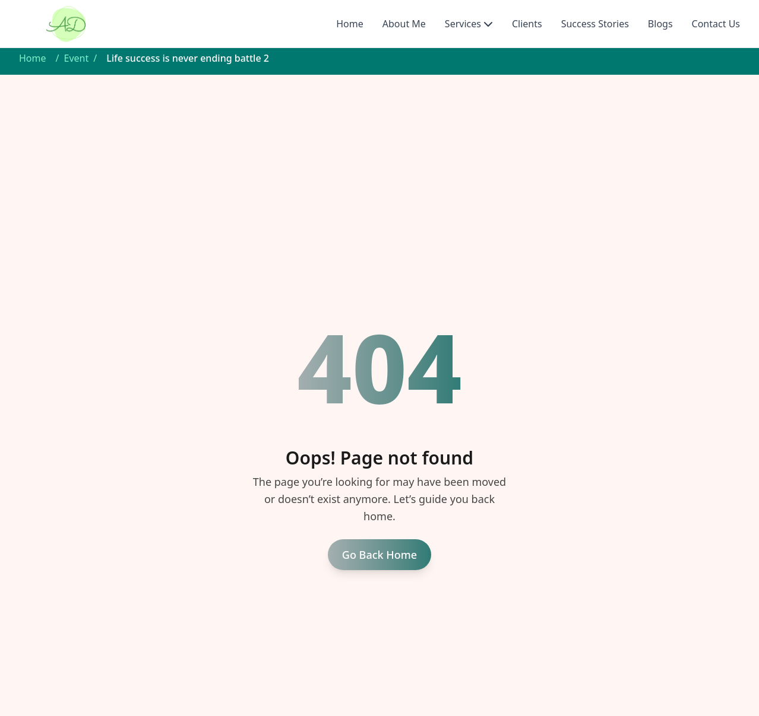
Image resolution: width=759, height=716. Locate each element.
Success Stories (595, 23)
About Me (404, 23)
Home (349, 23)
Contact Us (716, 23)
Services (463, 23)
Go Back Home (379, 555)
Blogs (660, 23)
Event (76, 58)
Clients (527, 23)
